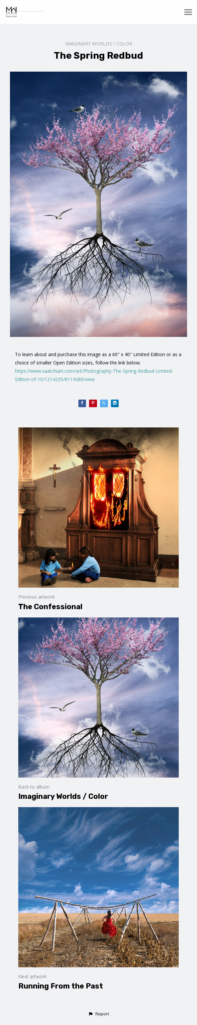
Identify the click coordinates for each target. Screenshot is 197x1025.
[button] (98, 1014)
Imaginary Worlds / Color (98, 43)
